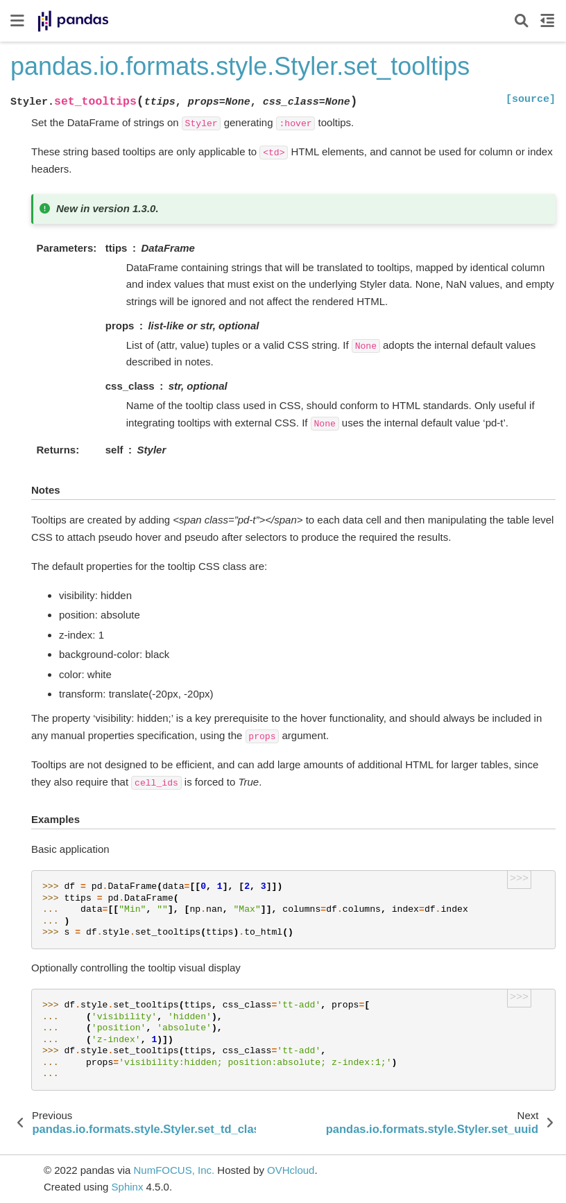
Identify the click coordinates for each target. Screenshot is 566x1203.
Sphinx (128, 1187)
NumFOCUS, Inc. (173, 1170)
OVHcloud (290, 1170)
